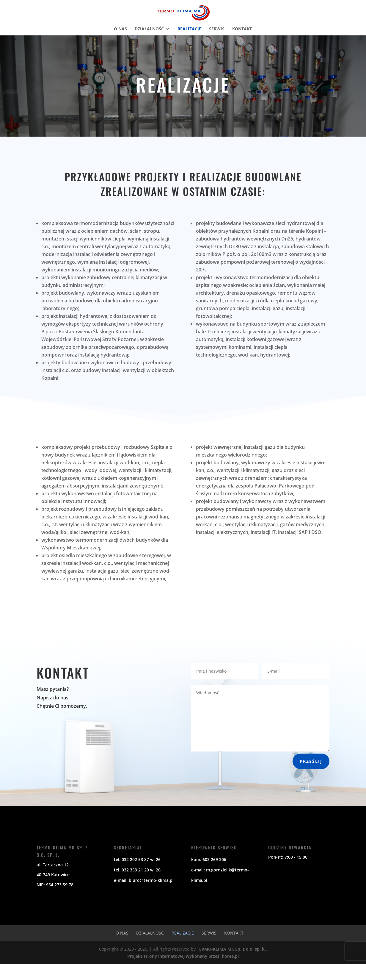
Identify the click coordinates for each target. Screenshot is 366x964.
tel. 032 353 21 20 (131, 870)
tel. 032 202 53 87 (131, 859)
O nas (120, 29)
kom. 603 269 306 (208, 859)
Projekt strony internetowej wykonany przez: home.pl (183, 956)
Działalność (149, 29)
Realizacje (189, 29)
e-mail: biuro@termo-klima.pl (144, 880)
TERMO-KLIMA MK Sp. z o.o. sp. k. (231, 949)
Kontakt (242, 29)
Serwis (216, 29)
